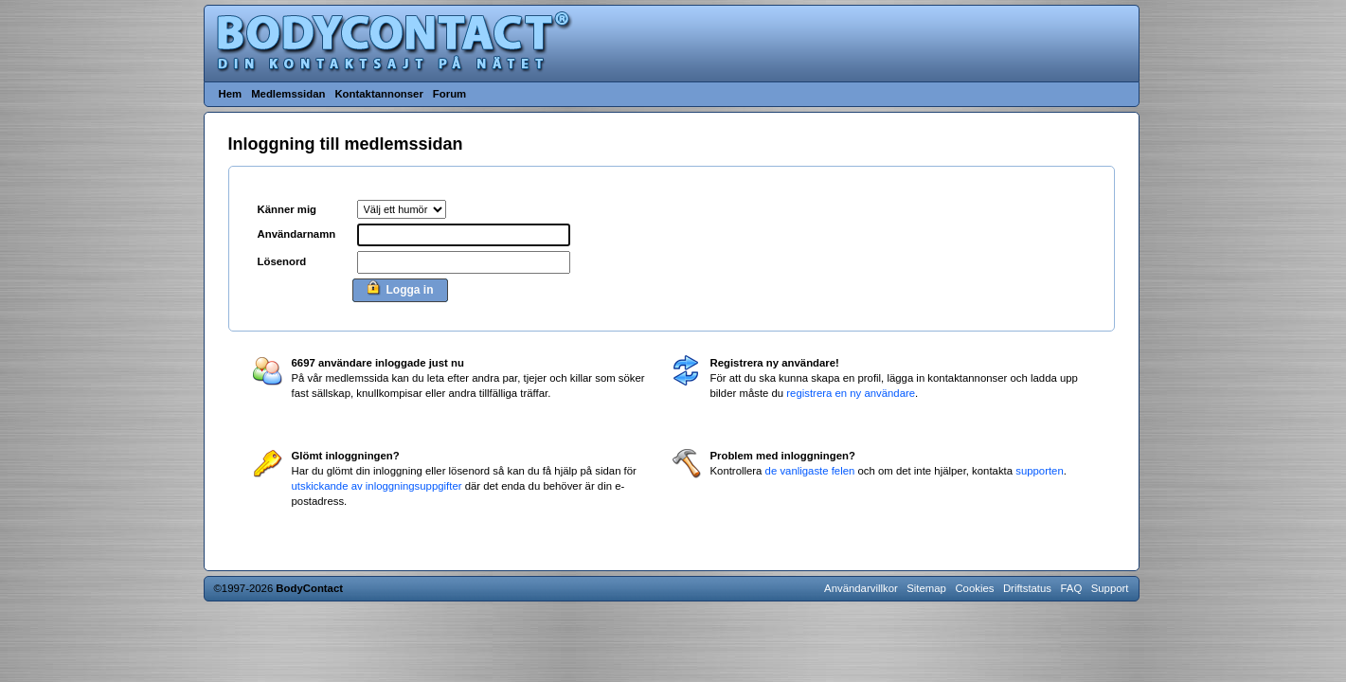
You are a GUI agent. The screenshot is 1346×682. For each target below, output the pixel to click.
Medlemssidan (288, 93)
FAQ (1072, 588)
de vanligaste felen (810, 470)
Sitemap (926, 588)
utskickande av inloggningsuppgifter (377, 486)
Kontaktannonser (378, 93)
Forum (449, 93)
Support (1110, 588)
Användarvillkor (861, 588)
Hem (230, 93)
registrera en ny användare (850, 393)
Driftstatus (1027, 588)
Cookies (974, 588)
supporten (1039, 470)
